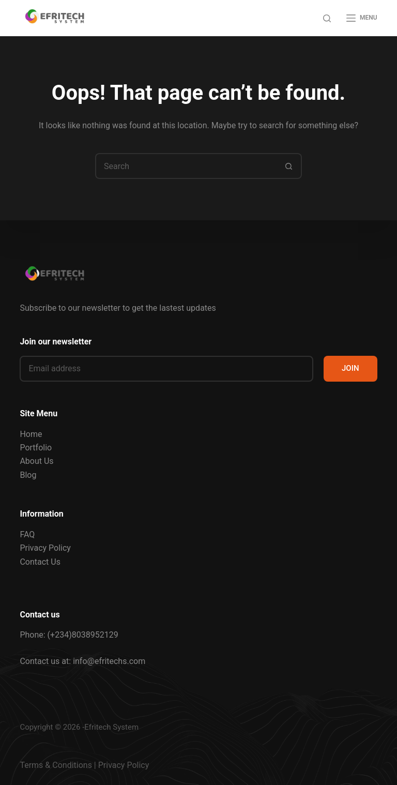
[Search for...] (185, 166)
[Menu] (361, 18)
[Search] (327, 18)
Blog (28, 475)
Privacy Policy (45, 548)
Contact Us (40, 562)
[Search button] (289, 166)
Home (31, 434)
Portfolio (36, 447)
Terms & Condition (53, 765)
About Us (36, 461)
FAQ (27, 534)
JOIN (350, 368)
